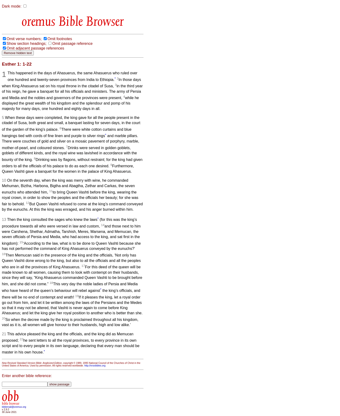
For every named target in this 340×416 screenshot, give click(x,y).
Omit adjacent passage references (35, 48)
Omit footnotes (59, 39)
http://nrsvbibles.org (94, 365)
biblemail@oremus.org (14, 407)
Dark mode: (11, 6)
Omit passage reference (72, 44)
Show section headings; (27, 44)
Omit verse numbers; (24, 39)
